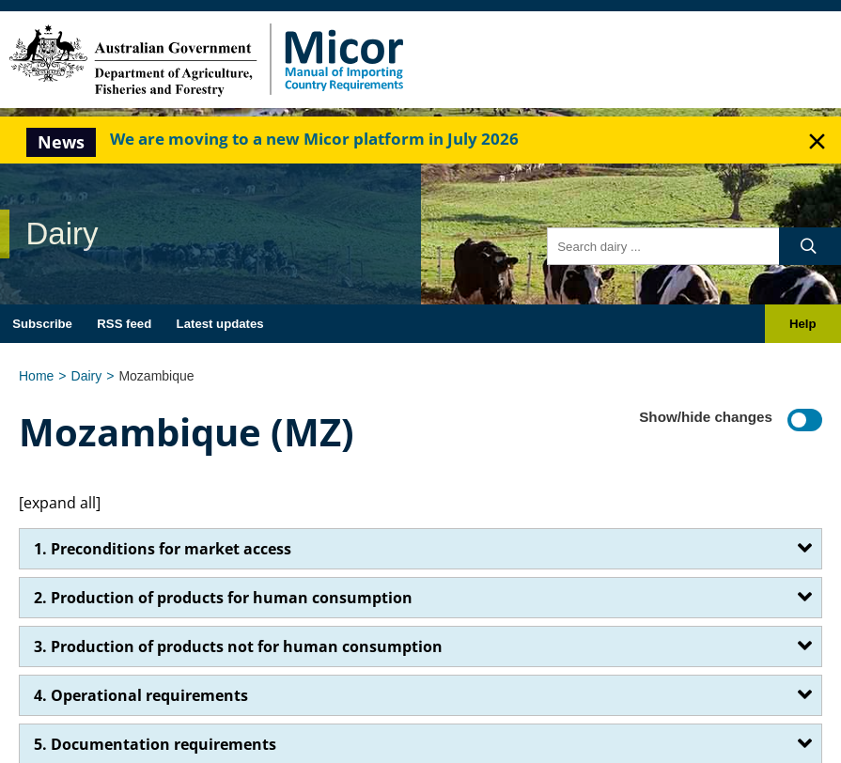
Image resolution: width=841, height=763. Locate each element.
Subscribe (42, 324)
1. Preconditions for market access (162, 548)
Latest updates (220, 324)
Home (36, 375)
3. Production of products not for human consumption (238, 646)
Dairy (86, 375)
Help (803, 324)
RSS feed (124, 324)
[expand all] (60, 502)
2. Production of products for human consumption (223, 597)
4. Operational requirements (141, 695)
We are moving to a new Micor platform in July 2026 (314, 138)
